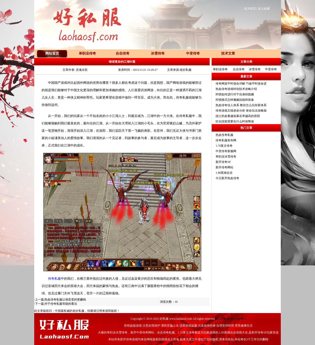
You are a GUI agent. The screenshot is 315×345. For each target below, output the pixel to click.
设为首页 (250, 8)
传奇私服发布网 (226, 140)
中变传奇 (271, 69)
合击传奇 (239, 69)
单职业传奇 (220, 69)
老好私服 (78, 311)
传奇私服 (54, 278)
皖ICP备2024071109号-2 (230, 318)
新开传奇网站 (224, 167)
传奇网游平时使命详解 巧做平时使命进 (241, 83)
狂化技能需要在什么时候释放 (235, 121)
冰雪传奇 (255, 69)
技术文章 (228, 53)
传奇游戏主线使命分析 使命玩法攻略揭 (241, 110)
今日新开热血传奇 (227, 178)
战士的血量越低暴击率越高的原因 (238, 116)
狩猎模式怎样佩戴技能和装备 (235, 99)
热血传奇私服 (224, 135)
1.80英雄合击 (224, 172)
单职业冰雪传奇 (226, 156)
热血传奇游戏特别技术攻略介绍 (236, 89)
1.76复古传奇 (224, 145)
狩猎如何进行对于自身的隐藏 (235, 94)
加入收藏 (264, 8)
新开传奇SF (223, 162)
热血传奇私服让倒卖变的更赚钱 (65, 299)
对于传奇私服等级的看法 (61, 303)
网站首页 (52, 53)
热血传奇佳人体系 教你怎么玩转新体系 (241, 105)
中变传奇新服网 (226, 151)
